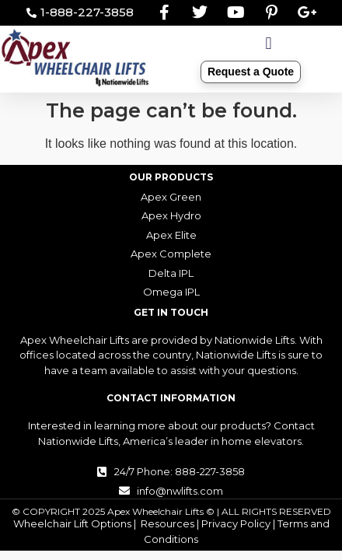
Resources (167, 523)
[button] (268, 44)
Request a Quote (251, 71)
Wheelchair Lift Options (72, 523)
